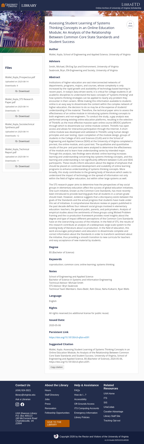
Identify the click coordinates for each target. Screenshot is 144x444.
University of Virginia (118, 436)
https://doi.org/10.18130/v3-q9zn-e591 (69, 337)
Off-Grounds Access (84, 404)
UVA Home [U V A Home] (109, 393)
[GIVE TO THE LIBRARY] (57, 423)
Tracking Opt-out (112, 420)
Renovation (50, 408)
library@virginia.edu (25, 395)
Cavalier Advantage (113, 411)
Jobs (47, 399)
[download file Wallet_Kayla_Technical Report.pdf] (22, 166)
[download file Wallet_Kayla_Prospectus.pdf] (22, 91)
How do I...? (80, 395)
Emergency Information (85, 413)
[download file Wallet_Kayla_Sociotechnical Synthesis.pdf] (22, 141)
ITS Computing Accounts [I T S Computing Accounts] (86, 408)
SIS (105, 402)
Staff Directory (52, 395)
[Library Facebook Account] (23, 405)
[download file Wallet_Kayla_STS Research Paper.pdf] (22, 116)
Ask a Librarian (23, 399)
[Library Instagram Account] (18, 405)
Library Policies (81, 417)
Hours (48, 390)
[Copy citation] (56, 367)
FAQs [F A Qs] (77, 390)
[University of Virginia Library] (19, 8)
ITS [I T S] (105, 398)
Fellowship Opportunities (57, 413)
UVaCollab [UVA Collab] (109, 407)
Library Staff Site (112, 416)
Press (48, 404)
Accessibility (80, 399)
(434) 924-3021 (23, 390)
